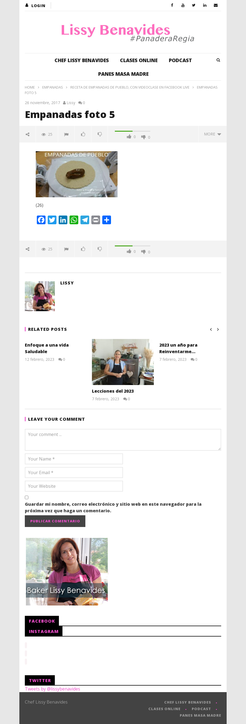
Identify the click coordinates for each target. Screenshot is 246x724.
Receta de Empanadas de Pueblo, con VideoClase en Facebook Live (130, 87)
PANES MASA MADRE (123, 74)
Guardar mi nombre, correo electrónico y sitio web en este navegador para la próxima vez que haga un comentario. (113, 507)
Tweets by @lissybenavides (52, 687)
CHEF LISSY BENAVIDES (82, 60)
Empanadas (52, 87)
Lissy (71, 102)
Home (30, 87)
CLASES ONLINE (139, 60)
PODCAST (180, 60)
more (212, 134)
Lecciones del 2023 (113, 391)
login (38, 5)
